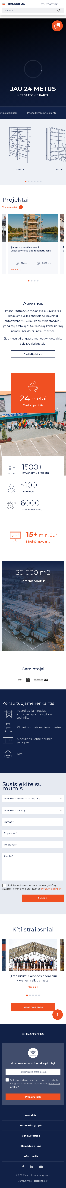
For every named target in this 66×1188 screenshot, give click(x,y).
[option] (20, 152)
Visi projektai (9, 207)
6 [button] (40, 181)
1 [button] (25, 181)
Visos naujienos (33, 1006)
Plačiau (15, 269)
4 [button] (34, 181)
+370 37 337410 (48, 3)
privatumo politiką (50, 888)
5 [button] (37, 181)
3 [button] (31, 181)
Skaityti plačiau (33, 354)
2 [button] (28, 181)
